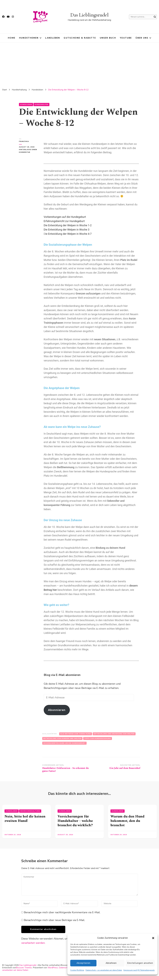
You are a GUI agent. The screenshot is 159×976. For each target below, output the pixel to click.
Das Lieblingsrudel (89, 15)
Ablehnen (111, 963)
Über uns (142, 37)
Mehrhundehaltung (30, 811)
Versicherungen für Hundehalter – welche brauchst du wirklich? (75, 821)
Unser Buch (108, 37)
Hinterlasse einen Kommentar (28, 150)
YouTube (126, 37)
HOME (11, 37)
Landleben (52, 37)
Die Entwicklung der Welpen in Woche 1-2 (68, 225)
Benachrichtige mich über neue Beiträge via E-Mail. (54, 920)
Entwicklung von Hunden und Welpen (62, 738)
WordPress (53, 967)
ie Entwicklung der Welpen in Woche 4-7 (68, 233)
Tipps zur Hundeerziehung (97, 738)
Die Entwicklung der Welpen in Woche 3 (66, 229)
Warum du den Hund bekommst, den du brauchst (127, 821)
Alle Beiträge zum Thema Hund (75, 734)
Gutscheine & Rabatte (80, 37)
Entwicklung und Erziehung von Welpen (114, 734)
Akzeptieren (83, 963)
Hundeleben (26, 104)
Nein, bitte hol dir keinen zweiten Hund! (25, 818)
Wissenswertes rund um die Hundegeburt (64, 743)
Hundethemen (28, 37)
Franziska (24, 141)
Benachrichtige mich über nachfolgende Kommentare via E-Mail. (62, 912)
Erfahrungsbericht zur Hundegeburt (64, 221)
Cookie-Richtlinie (77, 970)
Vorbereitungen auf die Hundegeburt (65, 216)
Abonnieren (56, 710)
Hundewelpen (41, 104)
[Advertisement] (79, 64)
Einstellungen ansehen (140, 963)
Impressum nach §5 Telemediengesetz (139, 970)
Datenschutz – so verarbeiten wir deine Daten (104, 970)
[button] (153, 938)
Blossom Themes (24, 967)
